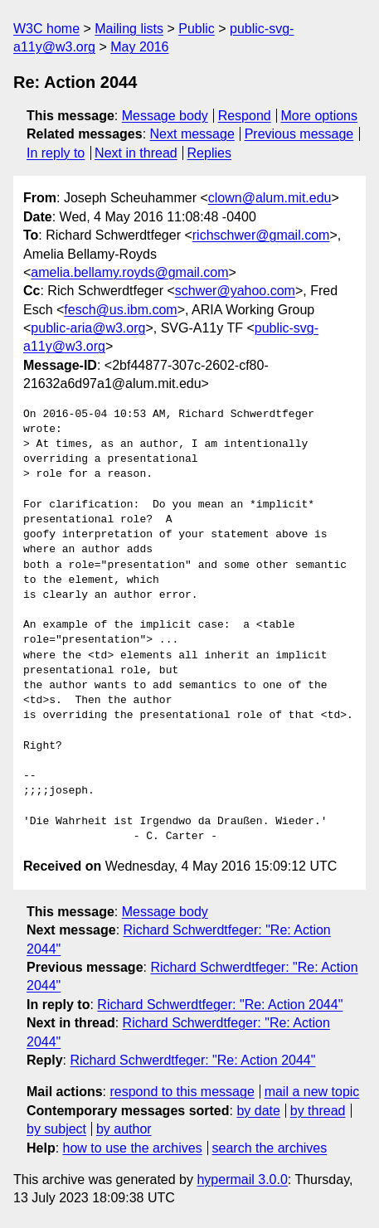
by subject (56, 1129)
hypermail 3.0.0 (242, 1179)
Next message (192, 134)
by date (257, 1111)
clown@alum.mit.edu (270, 198)
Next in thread (136, 153)
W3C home (46, 29)
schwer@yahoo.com (235, 291)
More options (319, 116)
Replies (209, 153)
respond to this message (181, 1092)
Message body (165, 116)
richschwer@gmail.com (261, 235)
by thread (318, 1111)
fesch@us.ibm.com (120, 310)
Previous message (299, 134)
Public (196, 29)
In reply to (56, 153)
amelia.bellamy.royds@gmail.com (129, 272)
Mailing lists (129, 29)
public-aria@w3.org (88, 328)
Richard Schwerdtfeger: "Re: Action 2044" (220, 1004)
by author (124, 1129)
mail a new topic (312, 1092)
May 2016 (139, 47)
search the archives (270, 1148)
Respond (244, 116)
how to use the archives (132, 1148)
